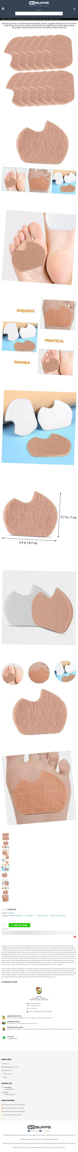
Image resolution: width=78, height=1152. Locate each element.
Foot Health (32, 19)
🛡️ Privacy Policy (7, 1070)
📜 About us (5, 1064)
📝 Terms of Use (6, 1074)
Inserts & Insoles (42, 19)
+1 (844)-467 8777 (12, 1038)
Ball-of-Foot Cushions (55, 19)
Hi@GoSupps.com (9, 1094)
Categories (10, 19)
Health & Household (20, 19)
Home (3, 19)
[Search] (39, 13)
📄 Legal (4, 1077)
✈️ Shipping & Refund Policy (10, 1067)
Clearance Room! (9, 982)
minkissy (11, 913)
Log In (39, 10)
